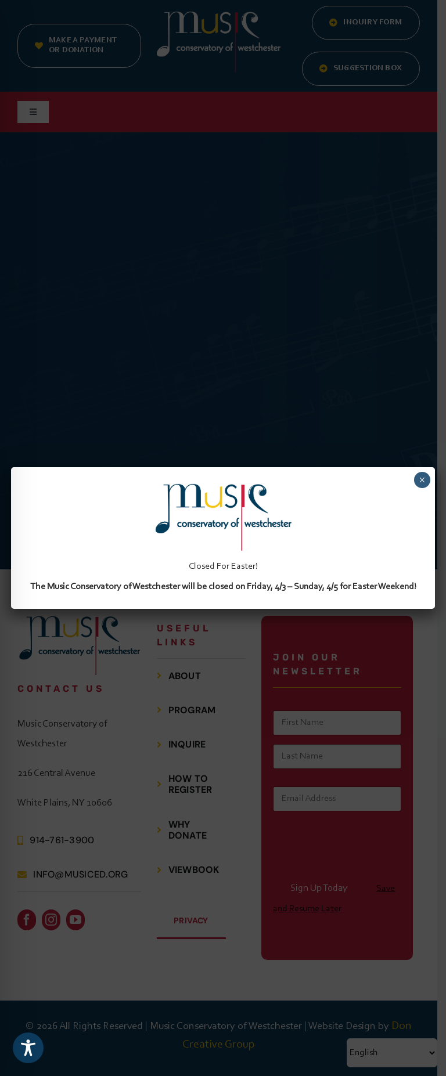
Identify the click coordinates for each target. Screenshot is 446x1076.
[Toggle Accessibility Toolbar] (28, 1047)
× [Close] (422, 480)
